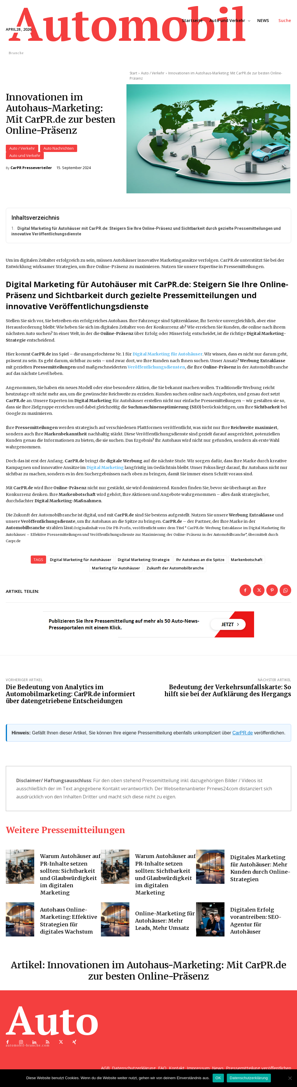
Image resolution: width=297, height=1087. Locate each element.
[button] (284, 20)
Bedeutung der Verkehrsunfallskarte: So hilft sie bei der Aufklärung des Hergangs (227, 693)
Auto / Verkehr (22, 149)
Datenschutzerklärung (249, 1078)
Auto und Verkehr (25, 156)
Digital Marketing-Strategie (144, 561)
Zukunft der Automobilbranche (175, 570)
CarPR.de (242, 735)
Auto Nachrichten (58, 149)
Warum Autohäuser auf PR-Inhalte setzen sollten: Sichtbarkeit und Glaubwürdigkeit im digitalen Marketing (70, 876)
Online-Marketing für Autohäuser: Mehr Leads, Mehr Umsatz (165, 922)
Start (133, 73)
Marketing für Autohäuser (116, 570)
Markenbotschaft (246, 561)
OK (218, 1078)
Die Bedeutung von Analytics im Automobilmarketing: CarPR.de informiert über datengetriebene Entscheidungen (70, 696)
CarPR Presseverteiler (31, 169)
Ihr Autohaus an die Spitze (200, 561)
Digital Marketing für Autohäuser (80, 561)
